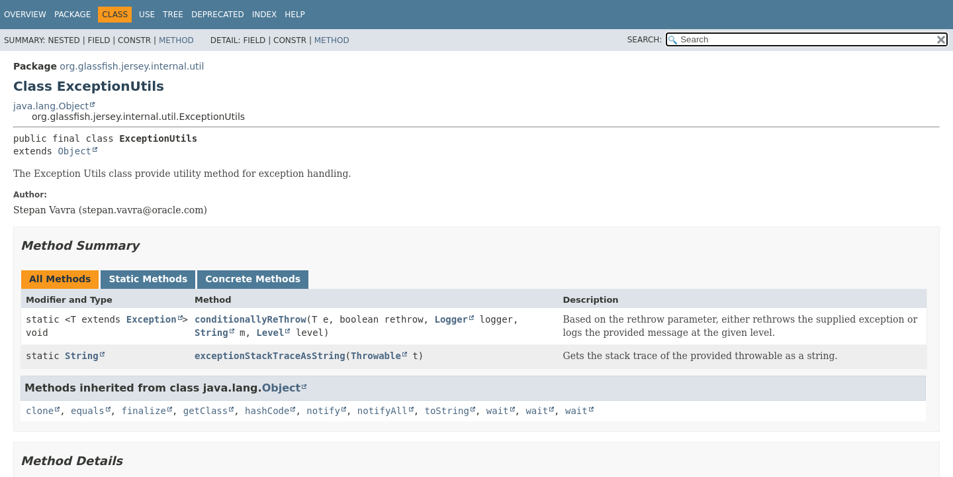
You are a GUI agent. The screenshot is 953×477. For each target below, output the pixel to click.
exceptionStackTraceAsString (270, 355)
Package (72, 14)
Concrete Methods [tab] (252, 279)
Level (270, 332)
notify (323, 410)
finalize (143, 410)
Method (176, 40)
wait (497, 410)
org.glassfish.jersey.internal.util (132, 66)
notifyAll (382, 410)
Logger (451, 319)
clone (40, 410)
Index (264, 14)
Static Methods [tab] (148, 279)
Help (295, 14)
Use (147, 14)
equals (88, 410)
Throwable (376, 355)
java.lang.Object (51, 106)
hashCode (267, 410)
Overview (25, 14)
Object (74, 151)
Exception (151, 319)
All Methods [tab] (60, 279)
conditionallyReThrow (250, 319)
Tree (173, 14)
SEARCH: (644, 39)
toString (447, 410)
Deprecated (217, 14)
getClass (205, 410)
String (211, 332)
